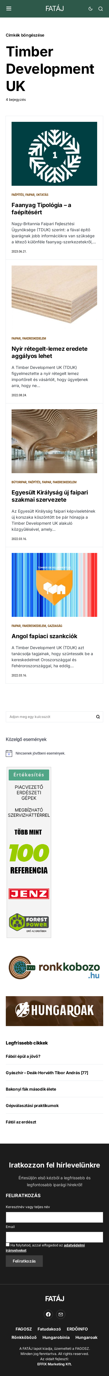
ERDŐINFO (77, 1328)
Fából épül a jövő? (23, 1056)
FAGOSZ (24, 1328)
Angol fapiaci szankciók (44, 636)
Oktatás (42, 194)
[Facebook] (48, 1314)
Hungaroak (86, 1337)
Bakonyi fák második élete (31, 1089)
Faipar (30, 194)
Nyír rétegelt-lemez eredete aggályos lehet (49, 352)
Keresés (98, 717)
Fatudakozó (49, 1328)
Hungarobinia (56, 1337)
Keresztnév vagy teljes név (28, 1207)
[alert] (54, 753)
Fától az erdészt (21, 1121)
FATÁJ (54, 8)
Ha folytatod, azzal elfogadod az (45, 1247)
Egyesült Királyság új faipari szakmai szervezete (50, 496)
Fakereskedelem (34, 338)
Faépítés (18, 194)
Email (10, 1227)
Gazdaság (55, 626)
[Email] (60, 1314)
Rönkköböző (24, 1337)
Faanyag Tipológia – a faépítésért (41, 209)
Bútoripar (19, 482)
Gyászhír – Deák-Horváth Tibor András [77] (47, 1072)
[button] (9, 8)
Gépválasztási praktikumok (32, 1105)
